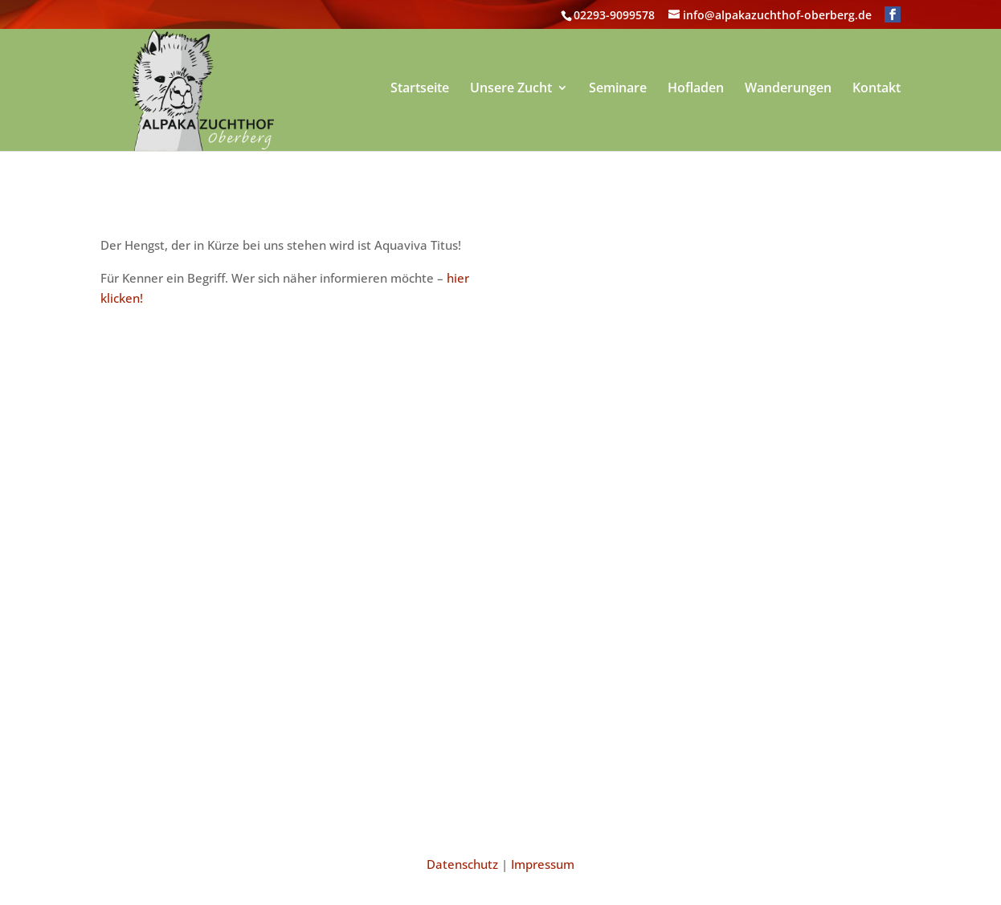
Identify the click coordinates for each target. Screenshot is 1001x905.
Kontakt (876, 89)
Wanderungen (788, 89)
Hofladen (696, 89)
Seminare (618, 89)
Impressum (542, 864)
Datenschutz (462, 864)
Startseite (419, 89)
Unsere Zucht (511, 89)
